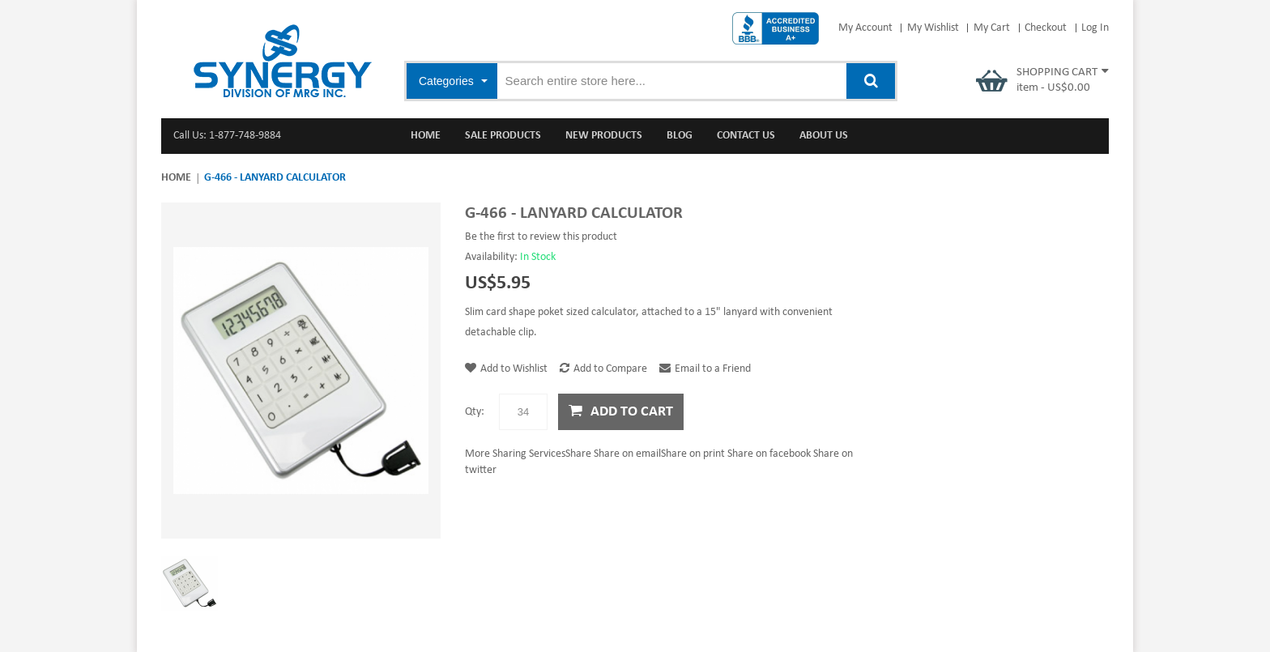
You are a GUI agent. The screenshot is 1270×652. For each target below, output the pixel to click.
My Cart (992, 28)
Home (176, 178)
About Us (823, 136)
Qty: (474, 412)
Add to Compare (603, 369)
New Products (603, 136)
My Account (865, 28)
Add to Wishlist (506, 369)
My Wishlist (933, 28)
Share (528, 454)
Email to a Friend (705, 369)
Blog (680, 136)
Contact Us (746, 136)
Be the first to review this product (541, 237)
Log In (1095, 28)
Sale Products (503, 136)
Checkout (1046, 28)
